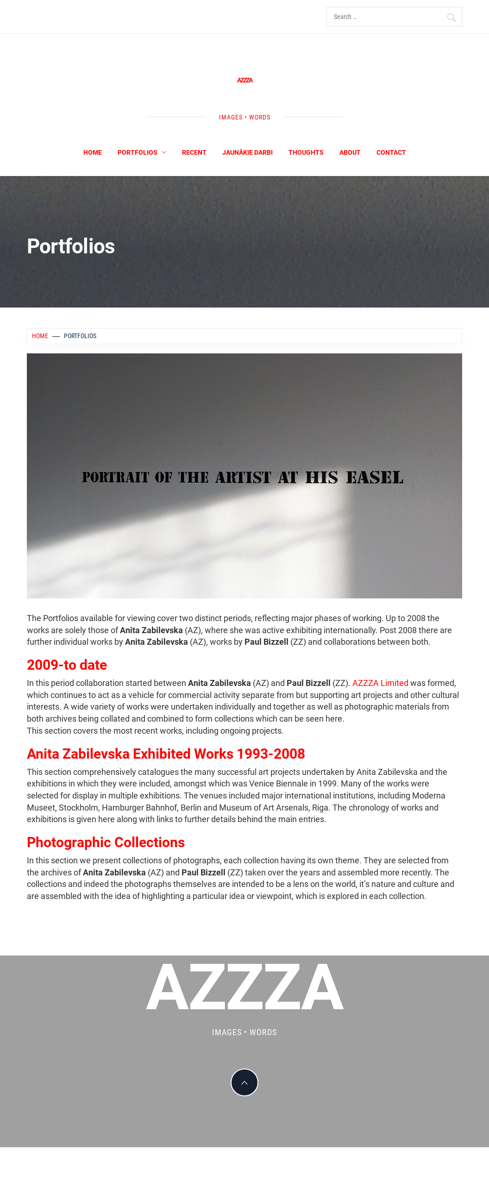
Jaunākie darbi (247, 152)
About (350, 152)
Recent (194, 152)
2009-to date (67, 665)
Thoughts (306, 152)
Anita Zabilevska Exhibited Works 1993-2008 (166, 754)
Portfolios (142, 152)
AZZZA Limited (380, 683)
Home (92, 152)
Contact (391, 152)
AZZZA (244, 80)
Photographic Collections (106, 842)
